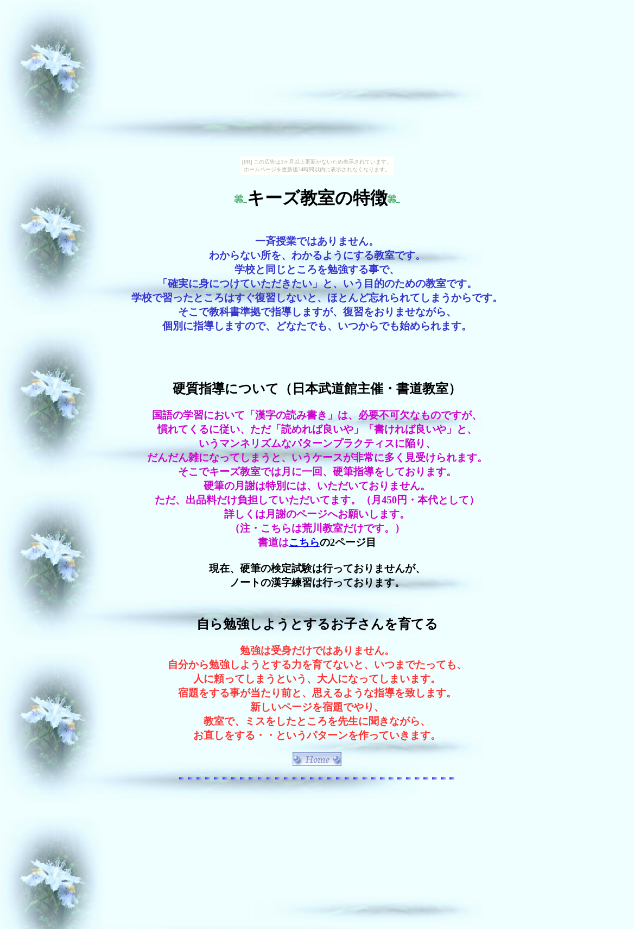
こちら (304, 542)
